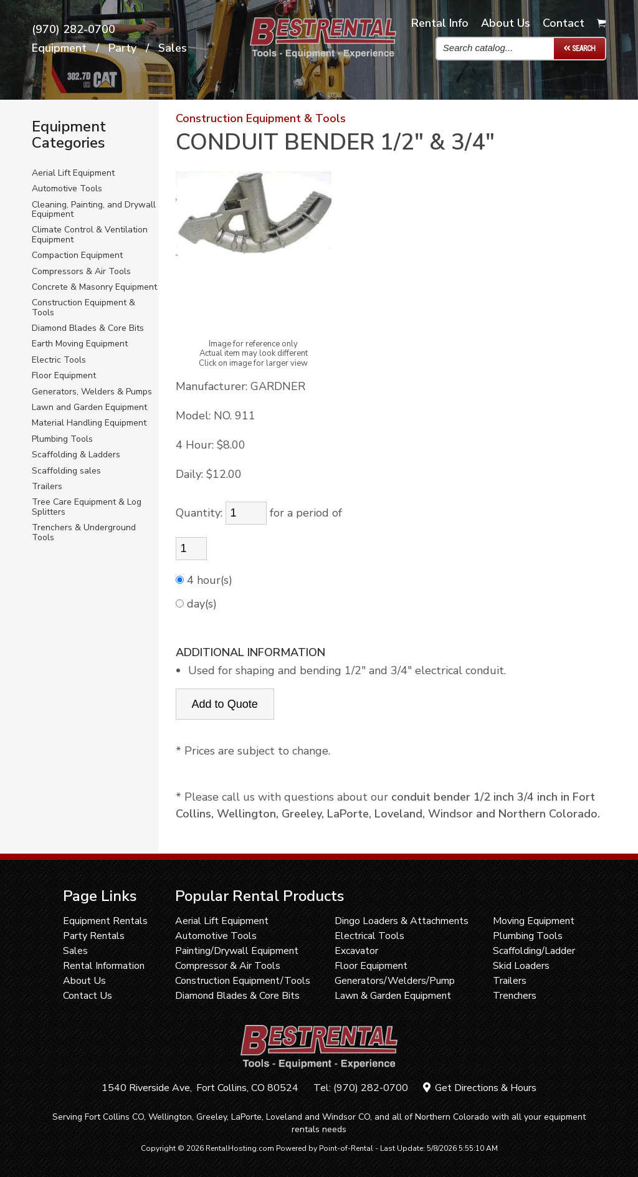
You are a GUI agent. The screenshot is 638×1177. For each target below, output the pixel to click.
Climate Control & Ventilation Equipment (90, 234)
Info (440, 23)
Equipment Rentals (105, 921)
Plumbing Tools (62, 439)
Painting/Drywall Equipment (236, 951)
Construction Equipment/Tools (242, 981)
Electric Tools (59, 360)
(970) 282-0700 (73, 30)
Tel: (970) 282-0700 (360, 1088)
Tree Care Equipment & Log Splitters (86, 507)
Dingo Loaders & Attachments (402, 921)
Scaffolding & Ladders (76, 454)
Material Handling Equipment (89, 422)
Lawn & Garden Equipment (393, 996)
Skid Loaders (521, 966)
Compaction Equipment (77, 255)
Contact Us (87, 996)
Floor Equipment (64, 375)
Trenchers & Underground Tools (84, 532)
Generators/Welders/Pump (395, 981)
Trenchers (514, 996)
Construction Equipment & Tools (83, 307)
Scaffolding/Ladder (534, 951)
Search (579, 48)
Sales (172, 48)
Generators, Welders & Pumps (92, 391)
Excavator (356, 951)
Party (122, 48)
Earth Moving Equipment (80, 343)
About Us (84, 981)
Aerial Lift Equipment (73, 173)
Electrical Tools (369, 936)
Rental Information (104, 966)
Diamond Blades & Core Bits (88, 328)
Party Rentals (94, 936)
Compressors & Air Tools (81, 271)
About (505, 23)
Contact (563, 23)
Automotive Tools (67, 188)
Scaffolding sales (66, 470)
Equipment (59, 48)
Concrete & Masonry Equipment (94, 287)
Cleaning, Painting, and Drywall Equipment (94, 209)
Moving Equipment (533, 921)
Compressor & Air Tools (227, 966)
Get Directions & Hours (479, 1088)
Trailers (47, 486)
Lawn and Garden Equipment (89, 407)
